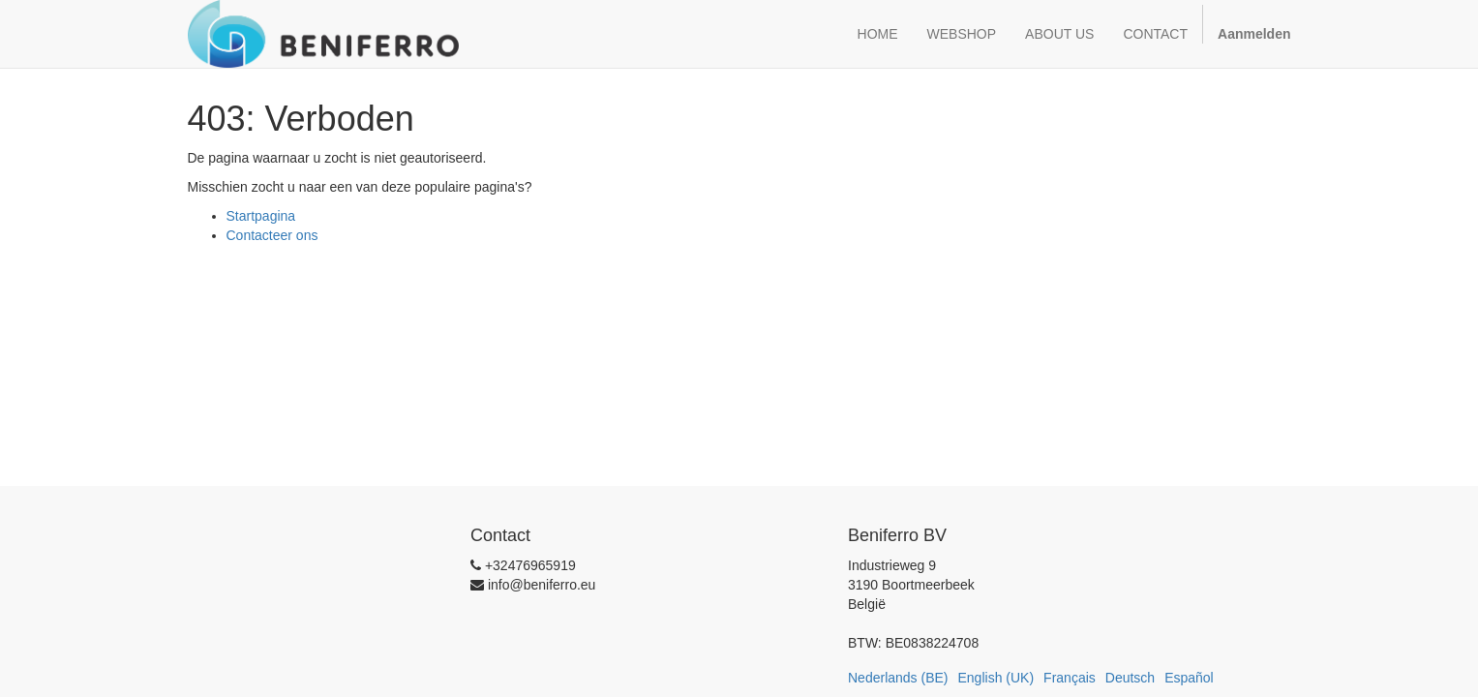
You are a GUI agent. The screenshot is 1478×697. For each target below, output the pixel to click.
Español (1189, 677)
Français (1069, 677)
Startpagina (261, 216)
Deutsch (1130, 677)
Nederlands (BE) (898, 677)
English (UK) (996, 677)
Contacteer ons (272, 235)
